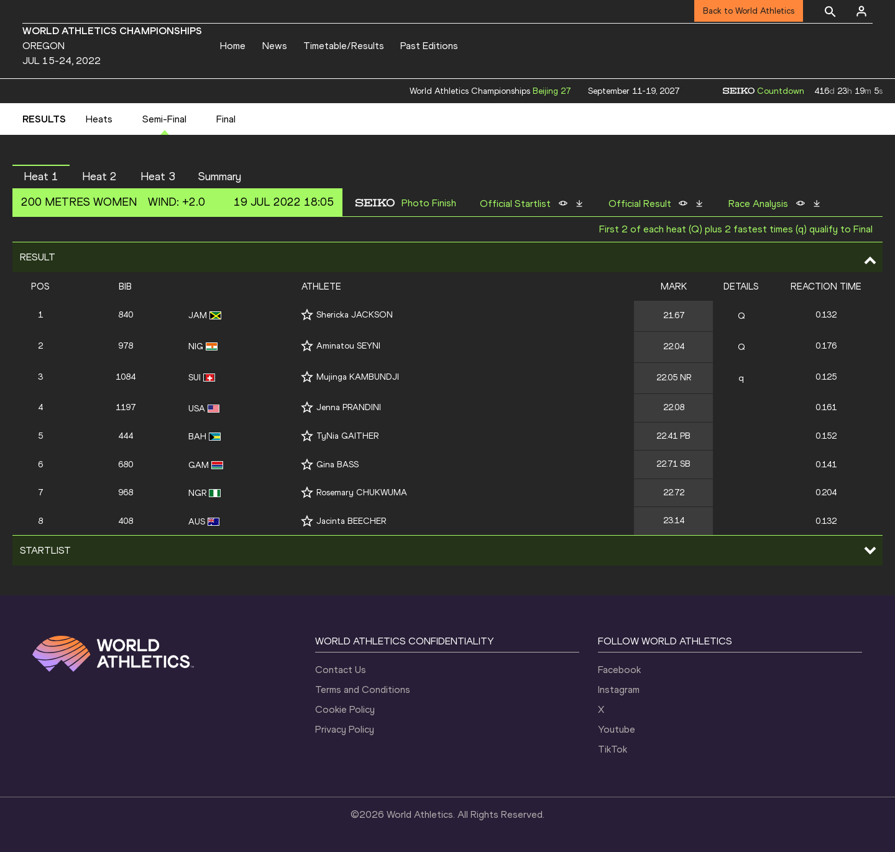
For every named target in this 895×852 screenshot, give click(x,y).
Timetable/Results (343, 46)
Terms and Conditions (362, 689)
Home (233, 46)
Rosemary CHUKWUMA (361, 492)
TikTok (612, 749)
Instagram (619, 689)
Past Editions (429, 46)
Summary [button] (219, 176)
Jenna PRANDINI (348, 407)
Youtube (616, 729)
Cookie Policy (345, 709)
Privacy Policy (344, 729)
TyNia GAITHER (347, 436)
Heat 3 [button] (157, 176)
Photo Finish (429, 203)
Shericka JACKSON (354, 314)
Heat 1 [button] (41, 176)
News (274, 46)
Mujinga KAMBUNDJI (357, 377)
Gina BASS (337, 464)
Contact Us (340, 670)
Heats (99, 119)
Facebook (619, 670)
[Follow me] (307, 314)
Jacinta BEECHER (351, 521)
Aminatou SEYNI (348, 346)
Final (226, 119)
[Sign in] (861, 11)
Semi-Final (164, 119)
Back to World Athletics (748, 11)
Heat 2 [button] (99, 176)
